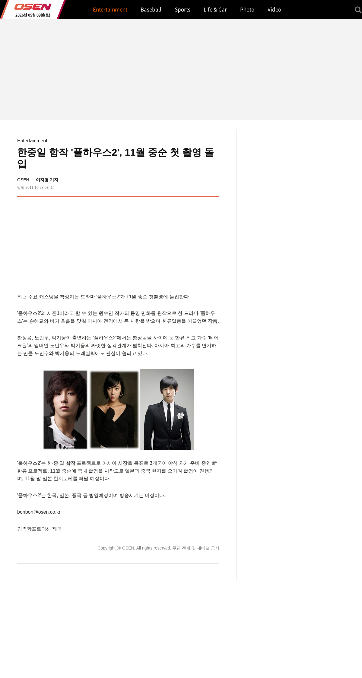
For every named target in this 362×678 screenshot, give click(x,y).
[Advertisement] (168, 243)
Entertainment (32, 140)
